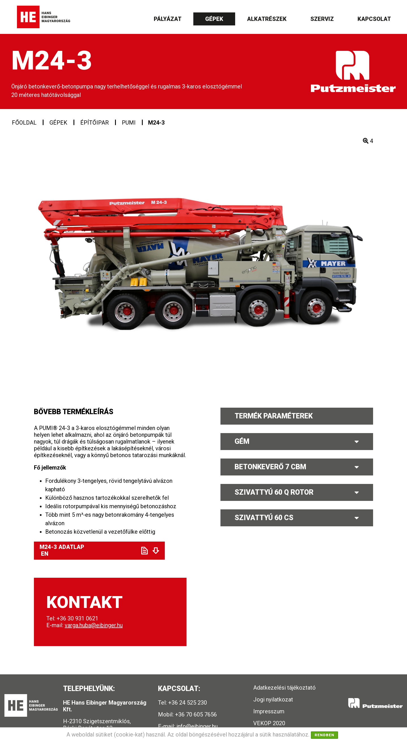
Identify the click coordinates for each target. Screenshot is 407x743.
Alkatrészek (267, 19)
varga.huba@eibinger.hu (94, 625)
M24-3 (156, 122)
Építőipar (94, 122)
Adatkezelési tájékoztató (284, 687)
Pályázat (167, 19)
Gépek (214, 19)
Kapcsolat (374, 19)
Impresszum (268, 711)
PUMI (129, 122)
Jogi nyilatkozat (273, 699)
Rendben (324, 735)
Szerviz (322, 19)
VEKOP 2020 (269, 723)
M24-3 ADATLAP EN (85, 550)
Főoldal (24, 122)
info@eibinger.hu (197, 726)
